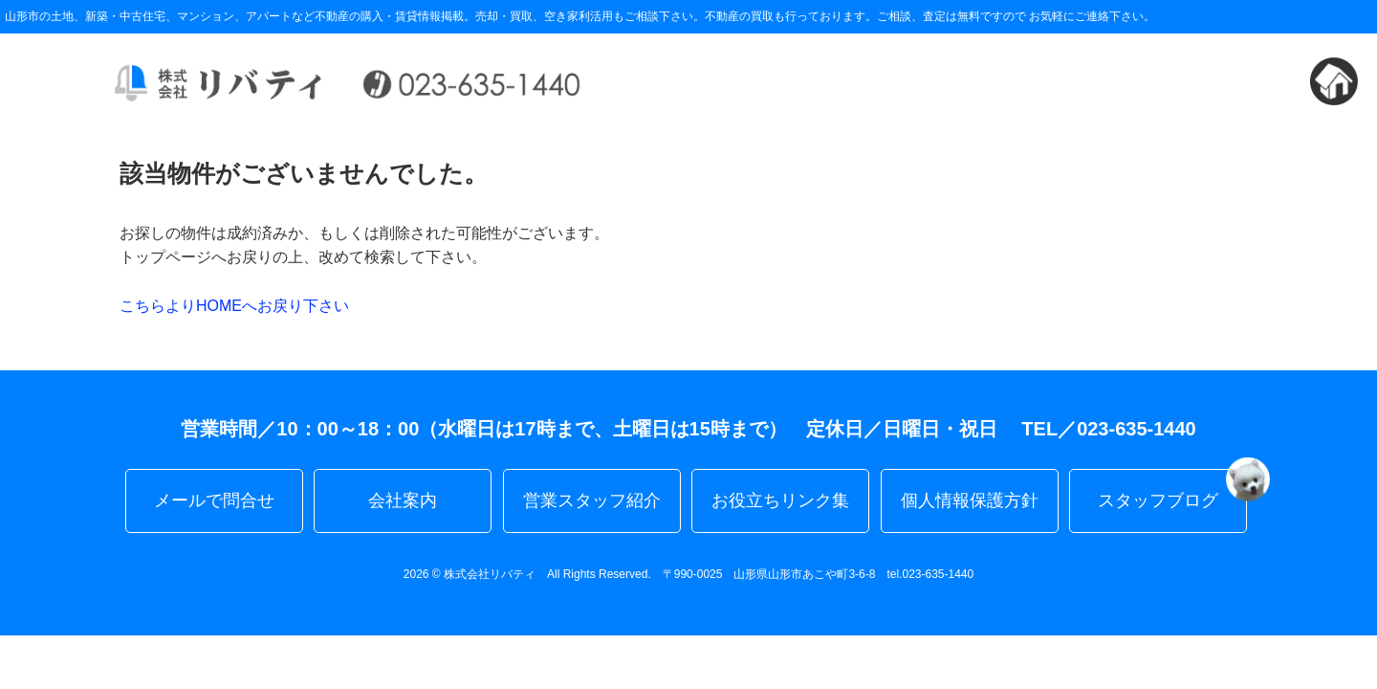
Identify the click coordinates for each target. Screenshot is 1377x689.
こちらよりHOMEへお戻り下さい (234, 306)
